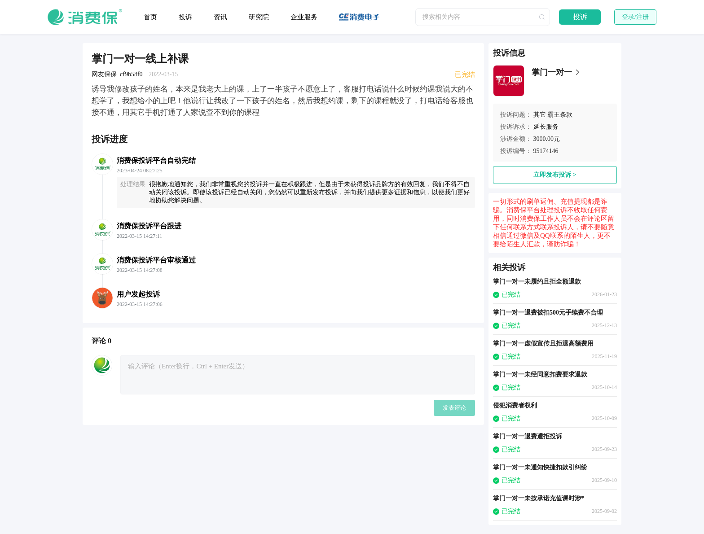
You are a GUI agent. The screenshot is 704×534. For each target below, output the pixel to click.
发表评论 (454, 407)
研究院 (259, 17)
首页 (150, 17)
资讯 (220, 17)
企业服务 (303, 17)
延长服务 (546, 126)
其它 (539, 114)
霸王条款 (559, 114)
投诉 (185, 17)
